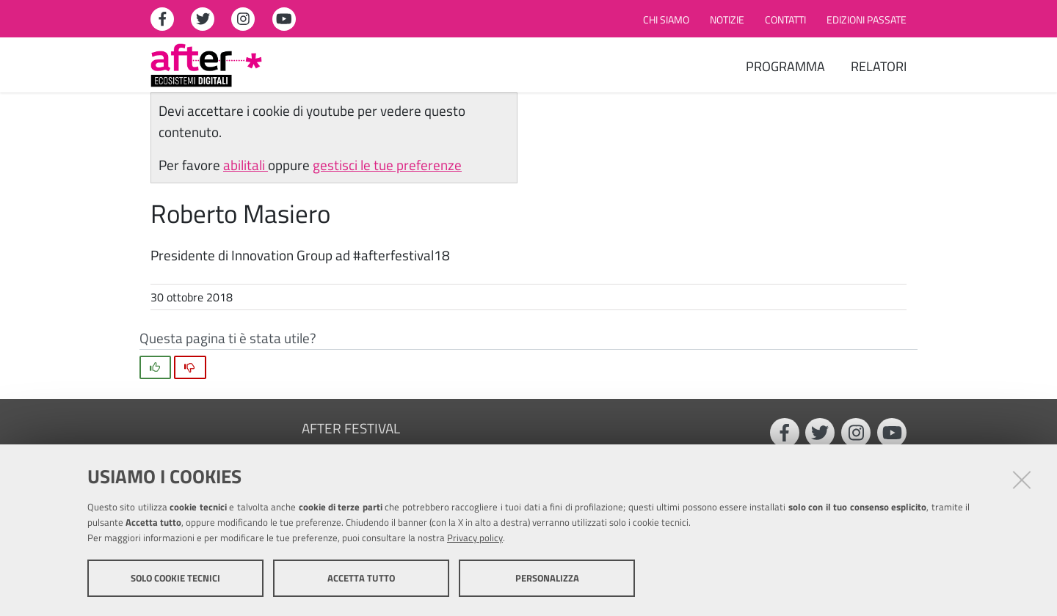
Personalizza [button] (547, 578)
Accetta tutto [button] (361, 578)
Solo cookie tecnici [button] (175, 578)
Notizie (727, 20)
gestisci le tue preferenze (387, 164)
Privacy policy (475, 537)
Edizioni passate (867, 20)
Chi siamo (666, 20)
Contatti (785, 20)
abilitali (245, 164)
